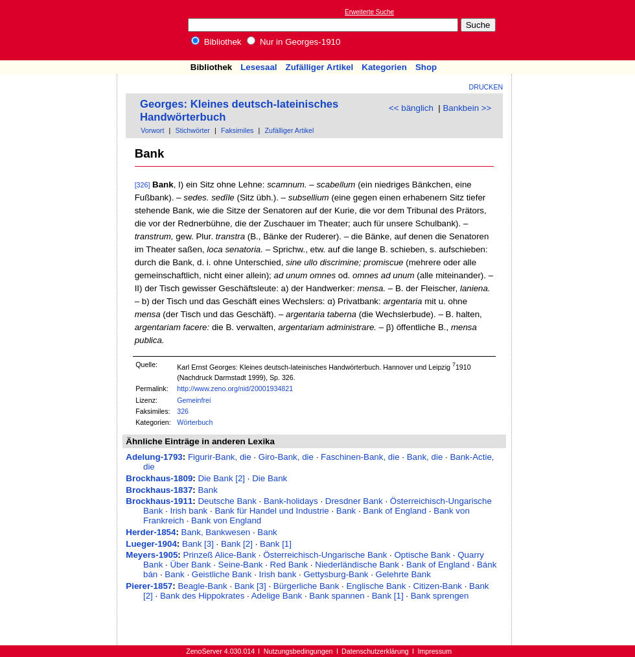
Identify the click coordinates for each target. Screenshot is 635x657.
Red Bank (289, 564)
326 (183, 411)
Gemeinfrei (194, 400)
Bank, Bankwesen (216, 532)
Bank (207, 490)
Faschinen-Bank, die (360, 457)
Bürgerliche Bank (306, 586)
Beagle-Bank (202, 586)
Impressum (434, 651)
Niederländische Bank (357, 564)
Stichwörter (193, 130)
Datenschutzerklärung (375, 651)
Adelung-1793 (154, 457)
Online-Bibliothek (61, 30)
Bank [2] (237, 544)
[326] (142, 185)
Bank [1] (276, 544)
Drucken (486, 87)
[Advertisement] (575, 30)
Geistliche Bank (222, 574)
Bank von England (226, 520)
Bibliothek (216, 42)
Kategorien (384, 67)
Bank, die (425, 457)
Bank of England (394, 511)
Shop (426, 67)
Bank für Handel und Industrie (271, 511)
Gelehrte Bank (403, 574)
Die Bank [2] (221, 478)
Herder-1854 (151, 532)
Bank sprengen (440, 596)
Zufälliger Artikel (320, 67)
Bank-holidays (291, 501)
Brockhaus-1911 (159, 501)
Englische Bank (376, 586)
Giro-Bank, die (286, 457)
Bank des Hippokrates (202, 596)
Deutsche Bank (227, 501)
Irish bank (188, 511)
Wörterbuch (195, 422)
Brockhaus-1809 (159, 478)
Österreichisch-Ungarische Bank (325, 555)
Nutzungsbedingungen (298, 651)
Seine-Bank (240, 564)
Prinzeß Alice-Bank (220, 555)
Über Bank (190, 564)
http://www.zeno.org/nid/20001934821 (235, 388)
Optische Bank (422, 555)
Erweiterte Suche (369, 12)
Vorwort (152, 130)
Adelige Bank (277, 596)
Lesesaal (258, 67)
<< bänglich (411, 108)
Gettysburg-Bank (335, 574)
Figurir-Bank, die (219, 457)
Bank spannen (336, 596)
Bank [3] (198, 544)
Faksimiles (237, 130)
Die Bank (269, 478)
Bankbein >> (467, 108)
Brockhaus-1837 (159, 490)
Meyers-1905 (152, 555)
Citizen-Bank (437, 586)
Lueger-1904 (151, 544)
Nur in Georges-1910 (293, 42)
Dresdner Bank (354, 501)
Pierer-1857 (149, 586)
